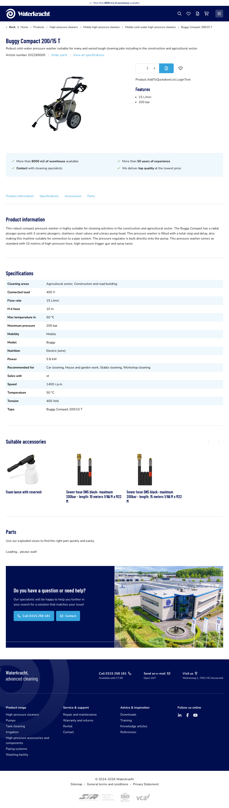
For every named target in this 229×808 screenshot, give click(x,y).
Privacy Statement (146, 784)
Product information (20, 196)
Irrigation (12, 732)
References (128, 732)
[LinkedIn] (180, 715)
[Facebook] (187, 715)
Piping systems (16, 749)
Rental (67, 726)
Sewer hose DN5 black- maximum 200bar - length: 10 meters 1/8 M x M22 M (94, 497)
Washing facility (17, 755)
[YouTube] (195, 715)
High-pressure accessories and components (27, 740)
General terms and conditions (107, 784)
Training (126, 720)
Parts (91, 196)
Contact (68, 732)
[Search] (179, 14)
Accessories (73, 196)
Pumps (11, 720)
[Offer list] (197, 14)
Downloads (128, 714)
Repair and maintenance (80, 714)
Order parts (59, 55)
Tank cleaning (15, 726)
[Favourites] (188, 14)
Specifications (49, 196)
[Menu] (219, 14)
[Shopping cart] (206, 14)
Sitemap (76, 784)
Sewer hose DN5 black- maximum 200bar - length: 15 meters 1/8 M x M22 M (154, 497)
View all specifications (88, 55)
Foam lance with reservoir (24, 492)
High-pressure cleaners (22, 714)
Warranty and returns (78, 720)
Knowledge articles (133, 726)
